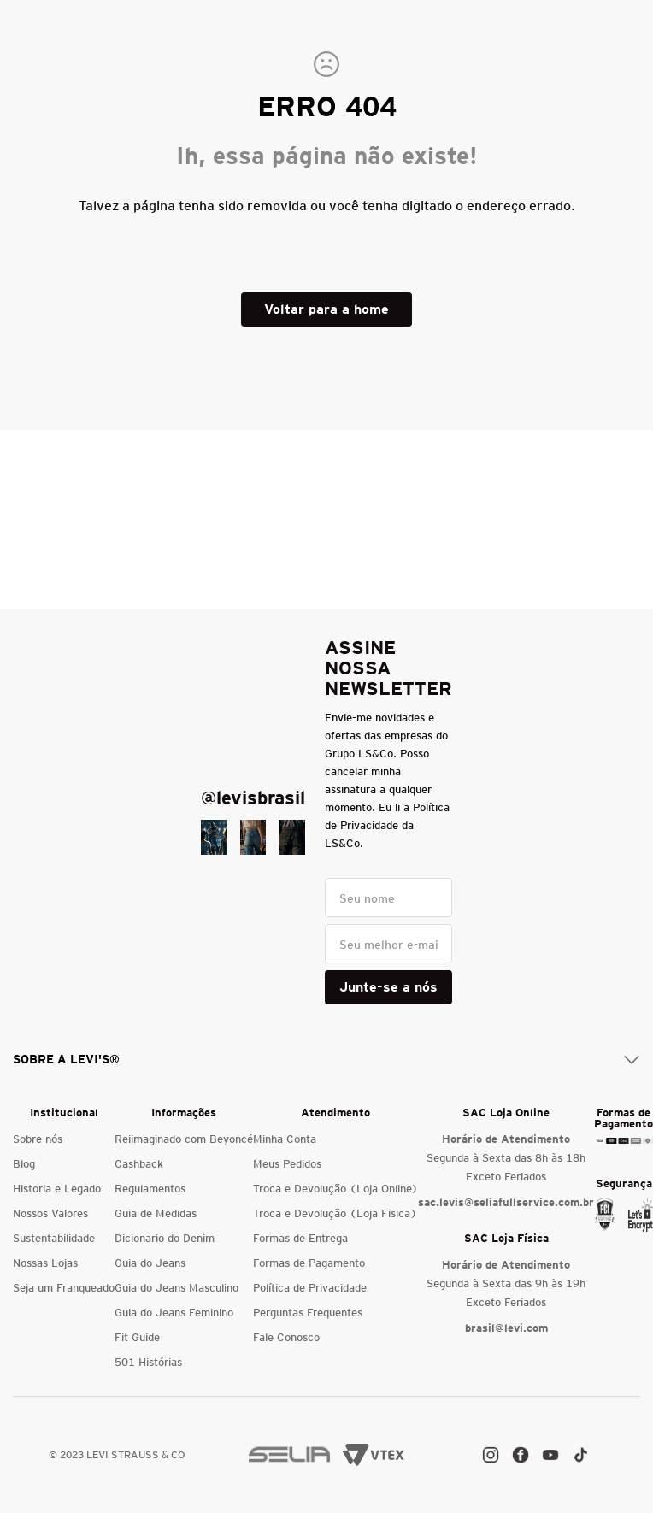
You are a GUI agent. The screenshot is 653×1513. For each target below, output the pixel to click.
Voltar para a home (326, 309)
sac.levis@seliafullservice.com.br (506, 1202)
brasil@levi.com (506, 1328)
